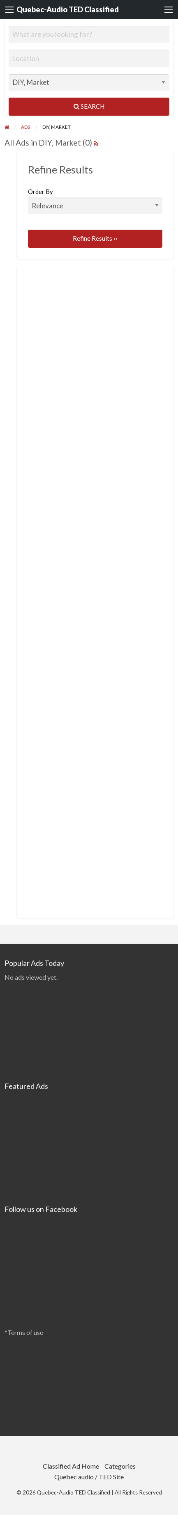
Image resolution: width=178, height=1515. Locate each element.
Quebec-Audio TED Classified (67, 9)
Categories (120, 1466)
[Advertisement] (89, 338)
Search (89, 106)
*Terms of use (24, 1332)
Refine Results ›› (95, 238)
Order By (95, 201)
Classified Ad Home (71, 1466)
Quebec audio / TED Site (89, 1477)
